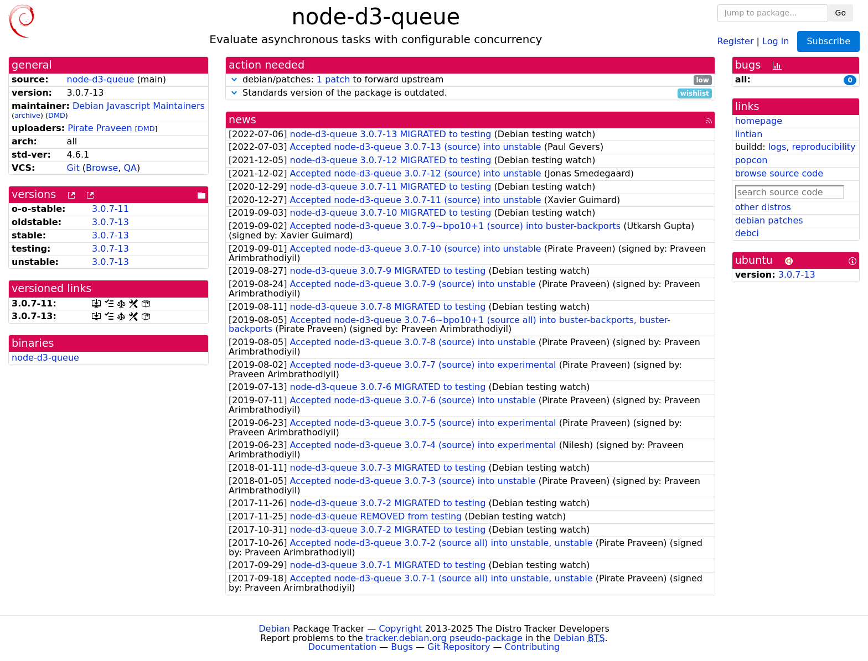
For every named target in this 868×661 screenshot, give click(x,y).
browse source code (779, 173)
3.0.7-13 (110, 222)
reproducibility (824, 147)
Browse (102, 168)
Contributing (532, 647)
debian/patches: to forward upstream (470, 80)
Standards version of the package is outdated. (470, 93)
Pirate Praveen (100, 128)
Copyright (400, 628)
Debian (274, 628)
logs (777, 147)
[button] (234, 79)
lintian (749, 134)
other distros (763, 207)
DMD (56, 115)
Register (735, 40)
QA (130, 168)
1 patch (333, 79)
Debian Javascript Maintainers (139, 106)
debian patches (769, 220)
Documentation (342, 647)
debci (747, 233)
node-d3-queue (101, 79)
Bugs (402, 647)
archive (27, 115)
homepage (758, 121)
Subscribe (828, 41)
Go (840, 12)
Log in (775, 40)
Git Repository (458, 647)
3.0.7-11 (110, 209)
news (242, 119)
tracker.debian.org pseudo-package (444, 638)
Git (73, 168)
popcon (751, 160)
